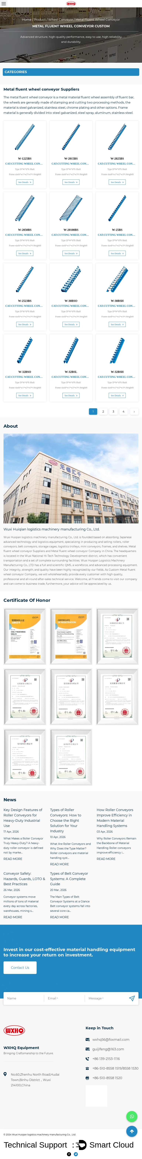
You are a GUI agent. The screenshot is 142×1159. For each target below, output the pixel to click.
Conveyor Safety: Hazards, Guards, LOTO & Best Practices (24, 879)
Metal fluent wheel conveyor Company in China (81, 551)
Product (40, 19)
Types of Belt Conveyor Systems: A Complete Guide (69, 879)
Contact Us (20, 968)
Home (26, 19)
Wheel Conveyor (60, 19)
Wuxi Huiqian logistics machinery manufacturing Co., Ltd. (44, 1134)
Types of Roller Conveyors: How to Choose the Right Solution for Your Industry (65, 820)
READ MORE (13, 859)
